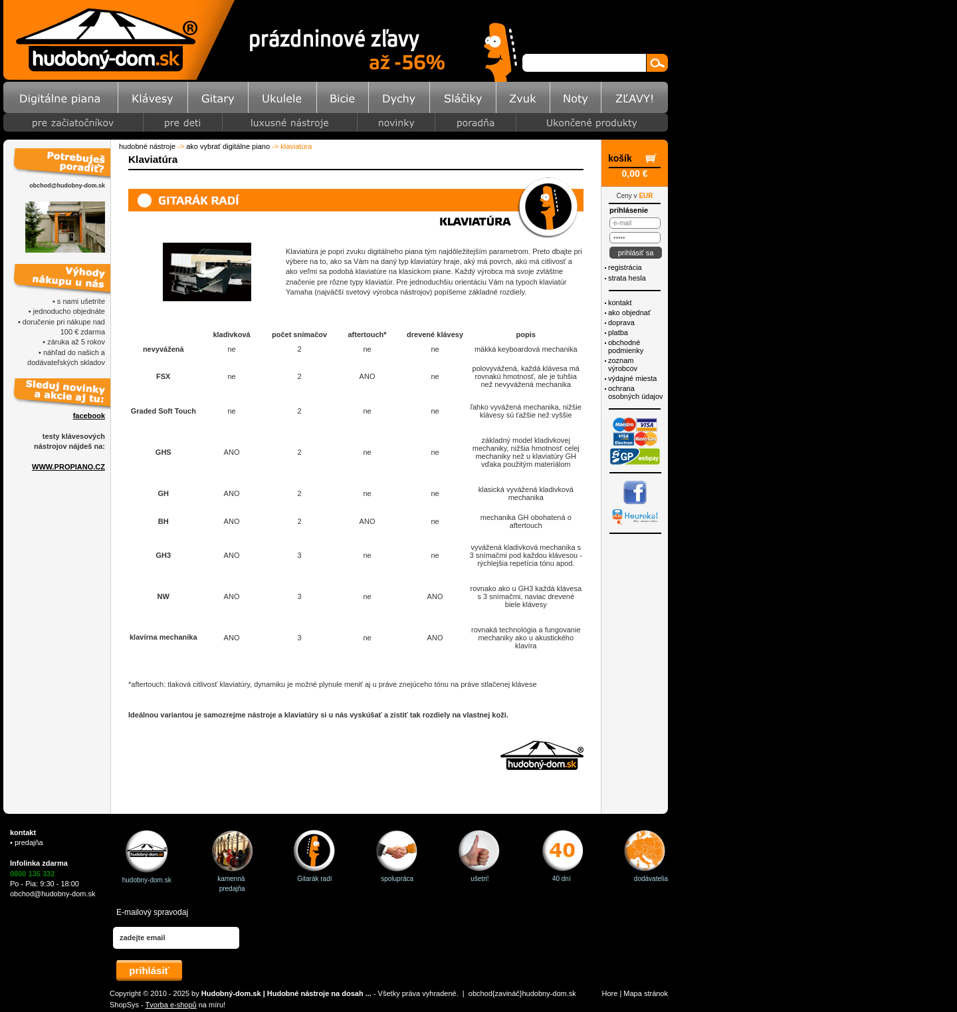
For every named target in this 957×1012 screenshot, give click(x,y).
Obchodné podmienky (625, 346)
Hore (610, 993)
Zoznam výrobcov (622, 364)
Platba (618, 332)
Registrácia (625, 267)
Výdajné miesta (632, 378)
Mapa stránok (645, 993)
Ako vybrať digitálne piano (228, 146)
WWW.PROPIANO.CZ (68, 467)
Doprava (621, 322)
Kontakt (619, 303)
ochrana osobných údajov (635, 392)
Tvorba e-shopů (171, 1005)
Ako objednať (629, 312)
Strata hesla (627, 278)
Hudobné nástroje (147, 146)
